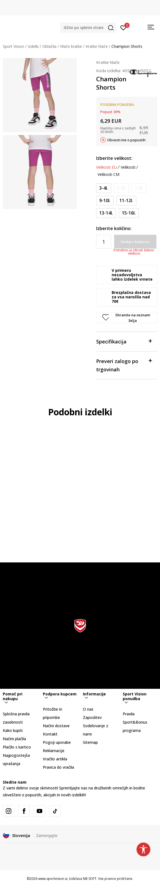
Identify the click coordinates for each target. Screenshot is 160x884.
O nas (88, 709)
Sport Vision (13, 46)
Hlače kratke (71, 46)
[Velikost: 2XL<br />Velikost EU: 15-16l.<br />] (129, 213)
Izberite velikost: (114, 158)
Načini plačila (14, 738)
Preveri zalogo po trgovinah (124, 365)
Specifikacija (124, 341)
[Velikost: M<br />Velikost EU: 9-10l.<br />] (105, 200)
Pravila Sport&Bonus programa (135, 722)
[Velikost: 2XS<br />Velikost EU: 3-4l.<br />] (103, 188)
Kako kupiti (13, 730)
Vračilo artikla (55, 759)
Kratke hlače (97, 46)
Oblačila (49, 46)
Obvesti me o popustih (126, 139)
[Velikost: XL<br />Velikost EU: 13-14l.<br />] (106, 213)
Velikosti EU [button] (106, 167)
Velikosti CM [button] (108, 174)
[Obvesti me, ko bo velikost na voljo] (121, 188)
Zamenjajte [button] (46, 835)
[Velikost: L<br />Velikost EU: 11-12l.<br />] (126, 200)
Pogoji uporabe (57, 742)
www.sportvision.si (52, 878)
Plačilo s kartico (17, 747)
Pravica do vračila (58, 767)
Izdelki (33, 46)
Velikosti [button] (128, 167)
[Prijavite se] (123, 27)
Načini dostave (56, 725)
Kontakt (50, 734)
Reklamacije (53, 750)
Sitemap (90, 742)
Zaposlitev (92, 717)
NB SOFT (89, 878)
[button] (88, 27)
